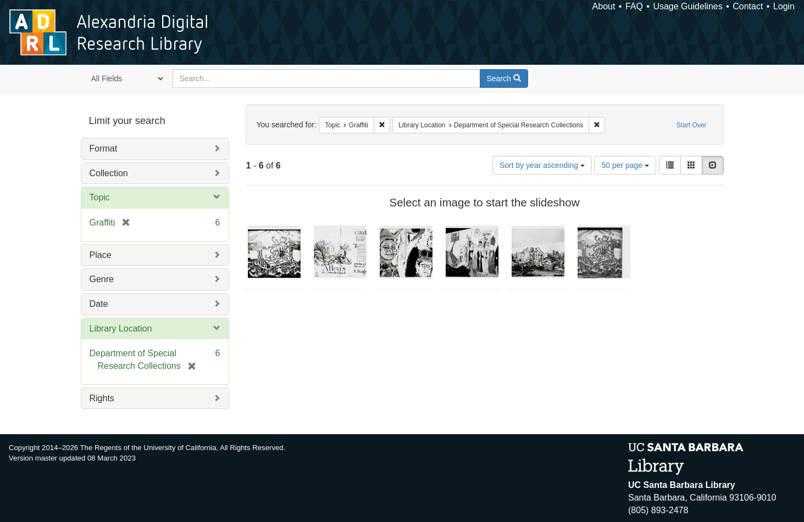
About (604, 6)
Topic (100, 197)
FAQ (634, 6)
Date (99, 303)
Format (104, 148)
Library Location (121, 328)
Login (784, 6)
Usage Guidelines (687, 6)
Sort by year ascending (542, 165)
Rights (102, 398)
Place (101, 255)
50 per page (625, 165)
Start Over (692, 125)
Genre (102, 279)
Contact (748, 6)
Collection (109, 173)
